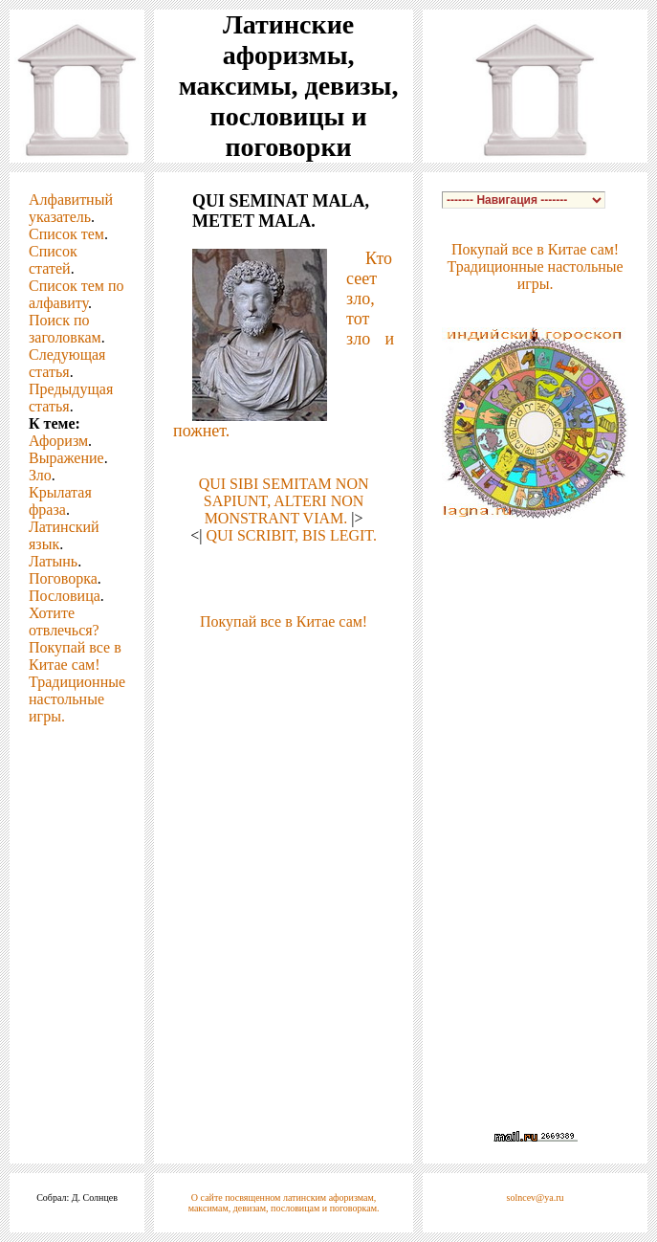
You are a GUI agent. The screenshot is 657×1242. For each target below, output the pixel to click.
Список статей (53, 260)
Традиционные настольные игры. (77, 699)
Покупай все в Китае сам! (75, 656)
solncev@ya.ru (535, 1197)
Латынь (53, 561)
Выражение (66, 458)
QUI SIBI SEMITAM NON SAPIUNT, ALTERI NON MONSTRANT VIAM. (284, 501)
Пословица (64, 596)
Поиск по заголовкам (65, 328)
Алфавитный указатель (71, 208)
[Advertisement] (283, 726)
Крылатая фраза (60, 501)
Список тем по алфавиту (76, 294)
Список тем (66, 234)
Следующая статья (67, 363)
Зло (40, 475)
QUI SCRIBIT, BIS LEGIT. (291, 535)
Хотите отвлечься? (64, 621)
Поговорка (63, 578)
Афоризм (58, 440)
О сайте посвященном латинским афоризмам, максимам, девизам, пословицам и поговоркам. (284, 1202)
